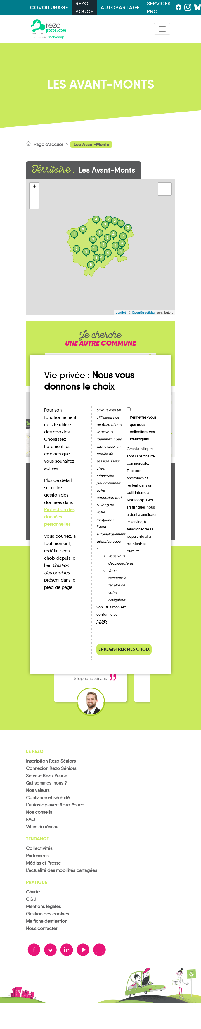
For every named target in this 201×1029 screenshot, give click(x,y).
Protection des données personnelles (59, 517)
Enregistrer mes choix (124, 649)
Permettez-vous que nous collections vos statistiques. (143, 428)
